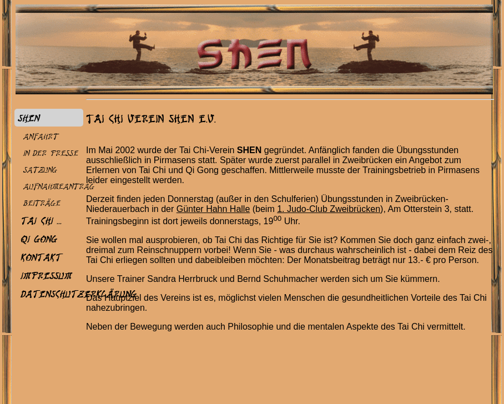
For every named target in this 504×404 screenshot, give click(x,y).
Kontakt (40, 257)
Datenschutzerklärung (78, 293)
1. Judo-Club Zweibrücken (328, 209)
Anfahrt (40, 136)
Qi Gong (38, 239)
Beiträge (41, 203)
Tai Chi (36, 220)
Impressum (45, 275)
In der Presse (50, 153)
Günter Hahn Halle (213, 209)
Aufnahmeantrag (58, 186)
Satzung (40, 169)
